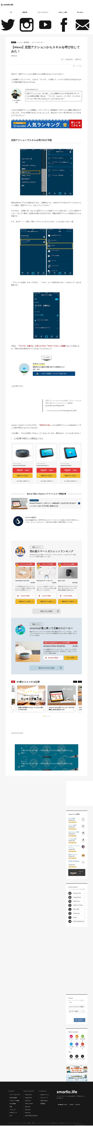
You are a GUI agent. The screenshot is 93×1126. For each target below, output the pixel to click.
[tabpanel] (61, 698)
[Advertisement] (47, 724)
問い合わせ (80, 12)
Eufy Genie (76, 913)
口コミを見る (71, 657)
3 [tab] (45, 716)
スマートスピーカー (43, 12)
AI (62, 59)
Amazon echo (77, 893)
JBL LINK (76, 909)
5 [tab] (48, 716)
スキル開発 (71, 1045)
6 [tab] (49, 716)
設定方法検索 (13, 1097)
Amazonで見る (25, 596)
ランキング (71, 1038)
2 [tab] (44, 716)
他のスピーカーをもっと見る (46, 667)
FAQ (76, 1044)
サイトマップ (44, 1097)
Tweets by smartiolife (17, 733)
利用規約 (42, 1103)
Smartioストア (13, 1112)
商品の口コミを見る (22, 475)
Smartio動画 (82, 1038)
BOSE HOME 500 (78, 921)
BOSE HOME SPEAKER (31, 1115)
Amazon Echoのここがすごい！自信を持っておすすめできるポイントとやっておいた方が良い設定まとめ (52, 503)
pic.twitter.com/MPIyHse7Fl (54, 405)
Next (80, 682)
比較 (76, 1037)
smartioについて (44, 1094)
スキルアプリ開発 (14, 1100)
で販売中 (27, 470)
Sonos (75, 917)
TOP (11, 12)
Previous (75, 682)
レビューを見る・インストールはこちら (53, 373)
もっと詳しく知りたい (23, 481)
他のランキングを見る (46, 611)
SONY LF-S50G (78, 905)
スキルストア (81, 872)
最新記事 (24, 12)
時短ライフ (78, 59)
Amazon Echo (69, 59)
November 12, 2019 (69, 411)
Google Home (77, 897)
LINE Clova (76, 901)
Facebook (82, 1057)
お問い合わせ (44, 1100)
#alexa (70, 403)
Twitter (71, 1057)
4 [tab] (46, 716)
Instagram (76, 1057)
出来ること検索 (63, 12)
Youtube (71, 1104)
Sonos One (27, 1112)
